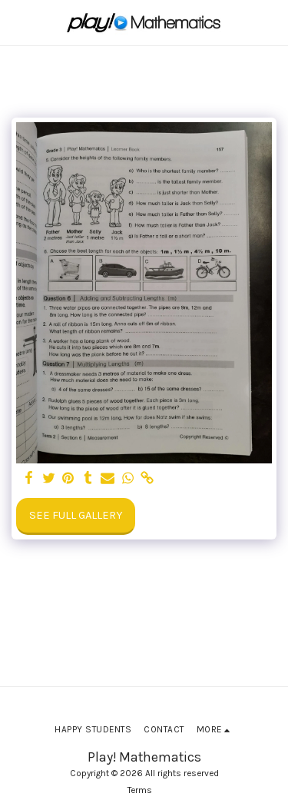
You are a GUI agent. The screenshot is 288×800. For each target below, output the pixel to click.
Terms (139, 790)
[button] (17, 22)
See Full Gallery (75, 515)
